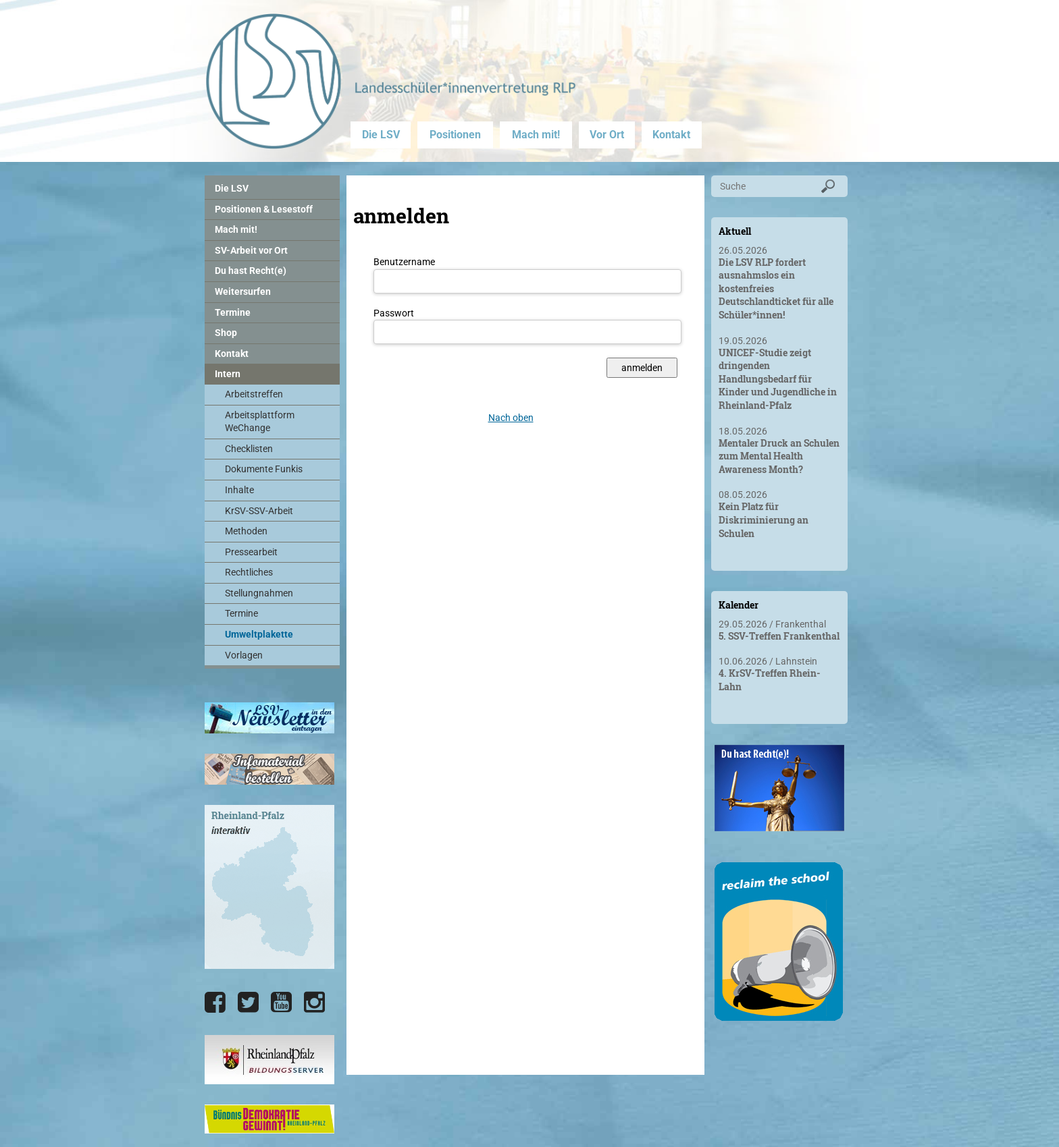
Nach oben (511, 417)
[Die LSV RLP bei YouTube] (281, 1002)
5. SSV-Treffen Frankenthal (779, 636)
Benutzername (404, 261)
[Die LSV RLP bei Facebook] (215, 1002)
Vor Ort (607, 134)
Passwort (393, 313)
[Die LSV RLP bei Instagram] (314, 1002)
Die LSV (381, 134)
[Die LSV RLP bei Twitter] (248, 1002)
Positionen (455, 134)
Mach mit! (536, 134)
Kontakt (671, 134)
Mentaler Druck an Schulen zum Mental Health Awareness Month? (779, 456)
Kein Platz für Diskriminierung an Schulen (763, 519)
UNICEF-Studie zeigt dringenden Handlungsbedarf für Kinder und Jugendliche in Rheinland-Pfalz (778, 379)
